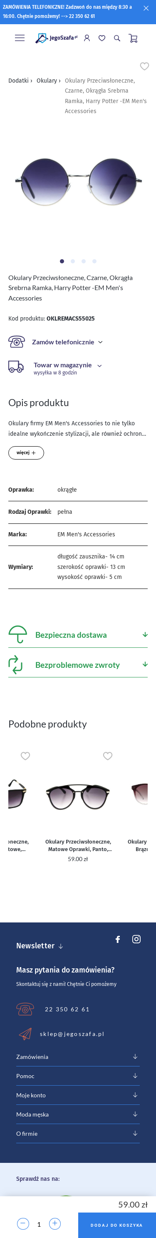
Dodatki (20, 80)
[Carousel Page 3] (84, 261)
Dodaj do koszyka (117, 1225)
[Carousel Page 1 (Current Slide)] (62, 261)
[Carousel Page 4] (94, 261)
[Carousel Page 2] (73, 261)
